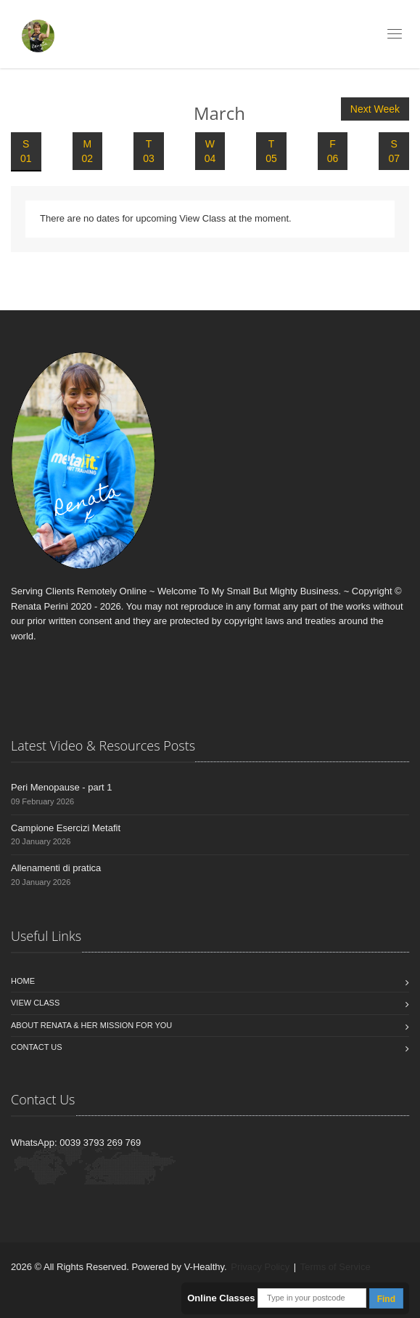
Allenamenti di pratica (56, 867)
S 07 (394, 151)
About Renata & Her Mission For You (91, 1025)
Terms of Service (335, 1266)
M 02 (88, 151)
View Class (35, 1002)
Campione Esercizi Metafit (65, 827)
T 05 (271, 151)
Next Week (375, 109)
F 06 (333, 151)
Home (23, 981)
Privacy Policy (260, 1266)
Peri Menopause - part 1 (61, 787)
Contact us (36, 1047)
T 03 (149, 151)
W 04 (210, 151)
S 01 (26, 151)
